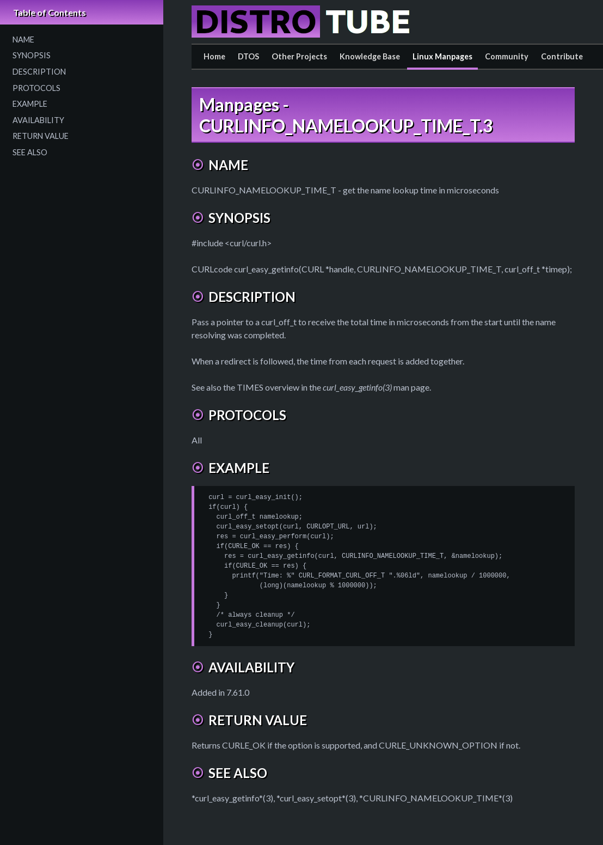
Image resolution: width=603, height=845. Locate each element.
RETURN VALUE (41, 136)
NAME (23, 39)
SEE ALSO (30, 152)
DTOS (248, 56)
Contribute (562, 56)
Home (214, 56)
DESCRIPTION (39, 71)
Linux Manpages (442, 56)
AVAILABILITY (38, 120)
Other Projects (299, 56)
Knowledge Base (370, 56)
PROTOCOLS (36, 88)
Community (506, 56)
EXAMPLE (30, 103)
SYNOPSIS (32, 55)
